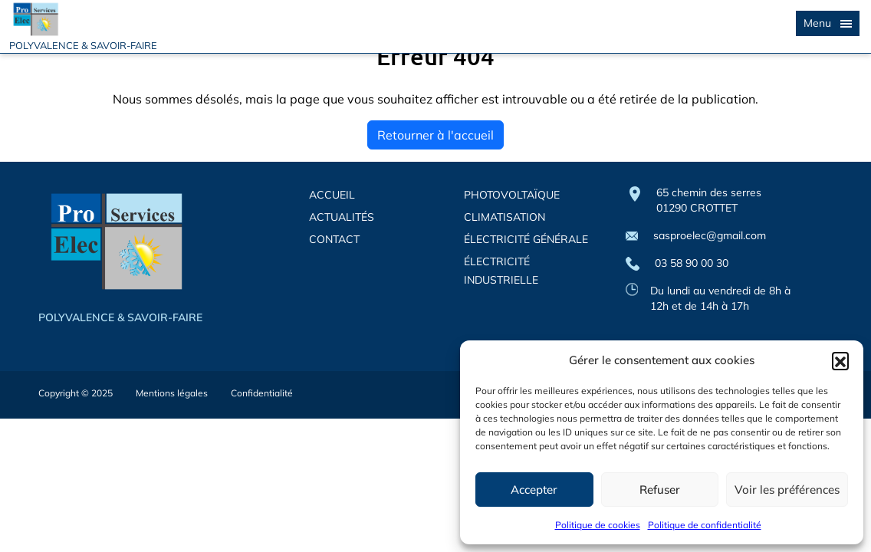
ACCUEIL (332, 195)
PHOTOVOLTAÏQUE (512, 195)
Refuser (659, 489)
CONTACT (334, 239)
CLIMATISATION (504, 217)
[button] (840, 360)
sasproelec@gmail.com (696, 235)
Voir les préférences (787, 489)
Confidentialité (262, 393)
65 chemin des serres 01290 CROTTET (708, 200)
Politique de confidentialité (704, 525)
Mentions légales (172, 393)
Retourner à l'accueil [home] (435, 135)
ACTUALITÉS (341, 217)
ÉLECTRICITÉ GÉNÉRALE (526, 239)
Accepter (534, 489)
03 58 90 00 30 (677, 263)
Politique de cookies (597, 525)
